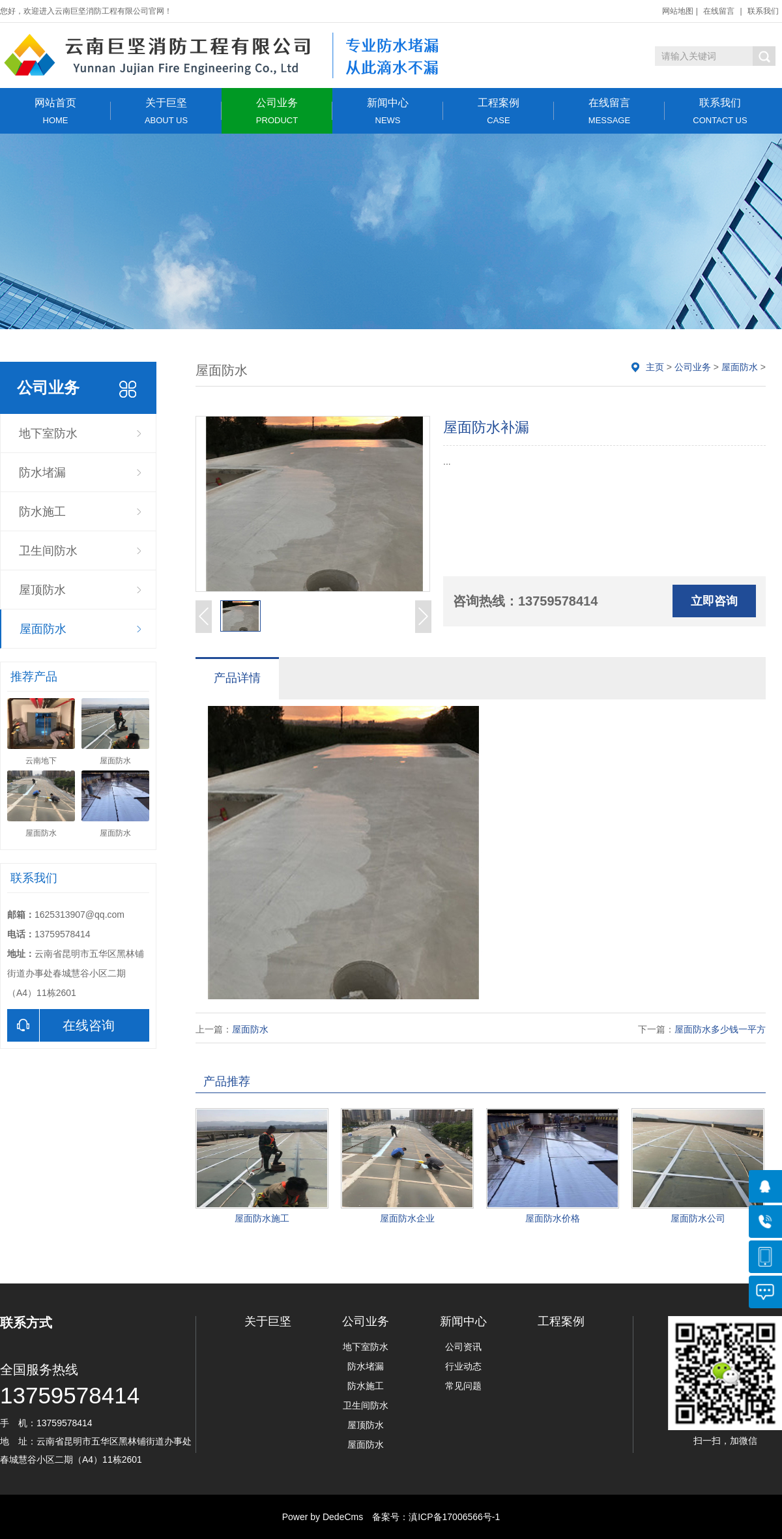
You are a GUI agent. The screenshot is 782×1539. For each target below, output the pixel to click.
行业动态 (463, 1366)
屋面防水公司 (698, 1218)
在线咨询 (61, 1025)
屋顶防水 (42, 589)
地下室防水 (48, 433)
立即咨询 (714, 601)
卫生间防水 (48, 550)
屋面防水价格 (552, 1218)
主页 (655, 367)
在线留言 (718, 11)
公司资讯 (463, 1346)
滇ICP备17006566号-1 (454, 1517)
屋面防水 (43, 629)
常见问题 (463, 1385)
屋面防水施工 (262, 1218)
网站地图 (677, 11)
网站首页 (55, 111)
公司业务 (277, 111)
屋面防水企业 (407, 1218)
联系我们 (763, 11)
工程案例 (498, 111)
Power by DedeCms (323, 1517)
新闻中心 (387, 111)
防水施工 (42, 511)
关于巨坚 (166, 111)
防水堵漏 (42, 472)
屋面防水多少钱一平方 (720, 1029)
